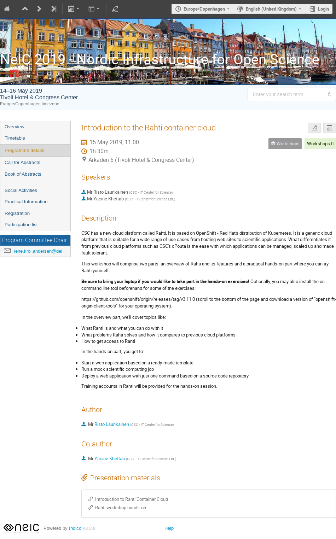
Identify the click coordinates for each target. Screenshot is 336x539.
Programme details (24, 150)
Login (323, 9)
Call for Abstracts (22, 162)
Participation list (21, 224)
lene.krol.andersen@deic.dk (42, 251)
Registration (17, 213)
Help (169, 528)
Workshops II (320, 143)
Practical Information (26, 201)
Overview (14, 126)
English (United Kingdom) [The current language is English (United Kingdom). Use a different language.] (271, 9)
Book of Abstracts (23, 174)
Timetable (15, 138)
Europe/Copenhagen (204, 9)
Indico (75, 528)
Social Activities (21, 190)
